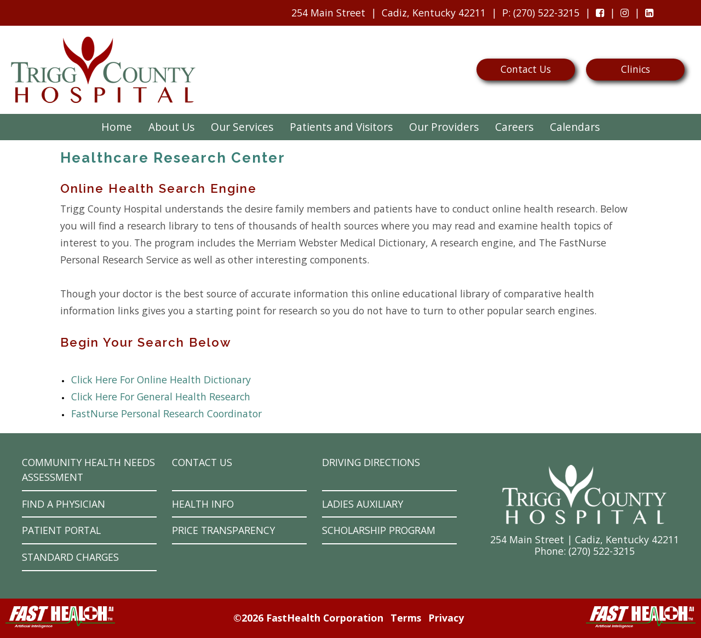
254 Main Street (328, 12)
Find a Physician (63, 503)
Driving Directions (371, 462)
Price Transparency (223, 530)
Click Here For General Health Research (160, 396)
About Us (171, 126)
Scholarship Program (378, 530)
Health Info (203, 503)
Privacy (446, 617)
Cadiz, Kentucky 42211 (434, 12)
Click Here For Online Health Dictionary (161, 379)
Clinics (635, 69)
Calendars (575, 126)
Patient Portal (61, 530)
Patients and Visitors (341, 126)
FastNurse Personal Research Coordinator (166, 413)
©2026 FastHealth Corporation (308, 617)
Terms (405, 617)
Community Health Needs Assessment (88, 470)
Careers (514, 126)
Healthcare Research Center (172, 158)
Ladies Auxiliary (362, 503)
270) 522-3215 (603, 550)
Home (116, 126)
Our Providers (444, 126)
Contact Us (526, 69)
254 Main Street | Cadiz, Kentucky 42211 (584, 539)
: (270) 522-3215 (538, 15)
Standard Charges (70, 557)
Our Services (242, 126)
